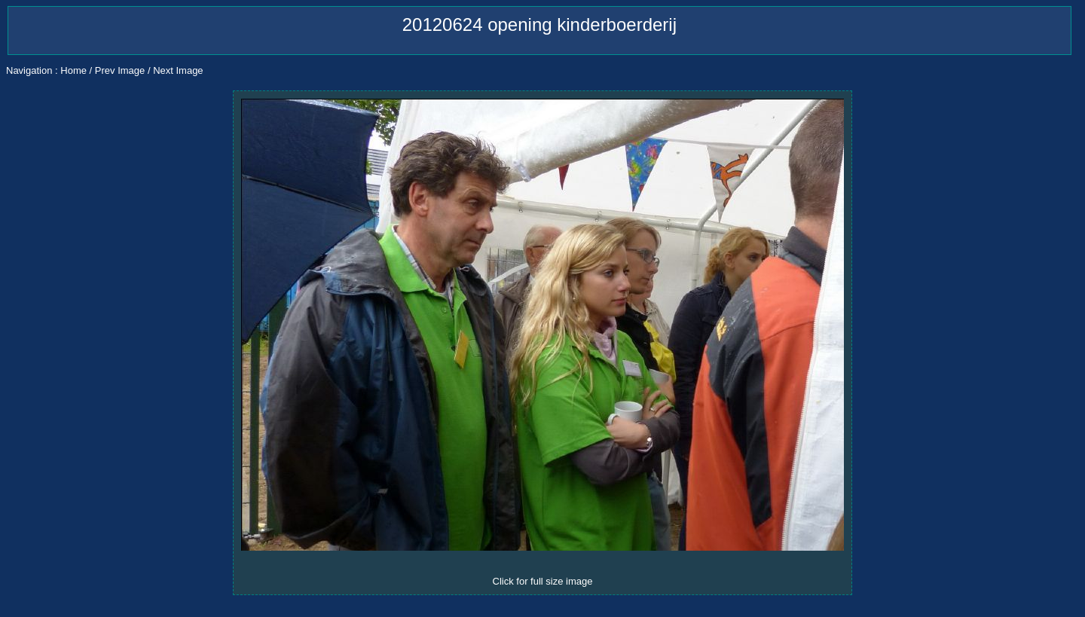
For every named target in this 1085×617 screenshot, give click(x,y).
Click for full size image (543, 581)
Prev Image (120, 70)
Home (73, 70)
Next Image (178, 70)
